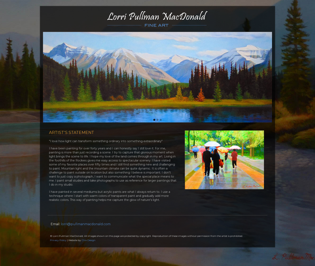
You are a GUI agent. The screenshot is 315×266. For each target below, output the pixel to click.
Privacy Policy (58, 240)
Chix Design (88, 240)
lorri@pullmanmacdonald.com (85, 224)
